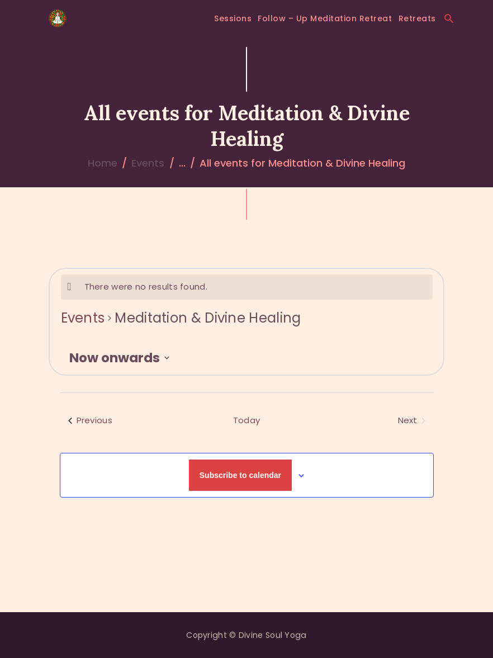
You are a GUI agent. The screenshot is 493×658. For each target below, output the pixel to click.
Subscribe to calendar (240, 475)
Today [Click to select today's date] (246, 420)
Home (102, 163)
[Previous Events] (90, 420)
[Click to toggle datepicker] (119, 358)
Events (147, 163)
